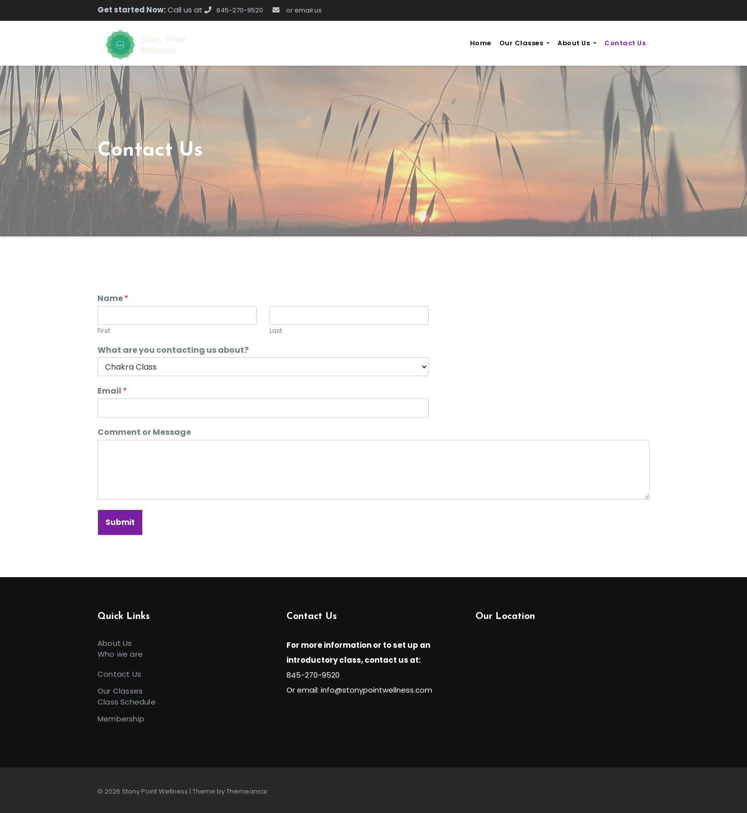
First (103, 331)
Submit (120, 522)
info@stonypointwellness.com (376, 690)
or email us (297, 10)
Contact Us (625, 43)
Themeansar (247, 791)
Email (112, 391)
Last (276, 331)
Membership (120, 718)
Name (112, 299)
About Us (577, 43)
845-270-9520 (233, 10)
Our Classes (524, 43)
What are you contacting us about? (173, 350)
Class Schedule (126, 702)
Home (480, 43)
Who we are (120, 654)
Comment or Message (144, 432)
